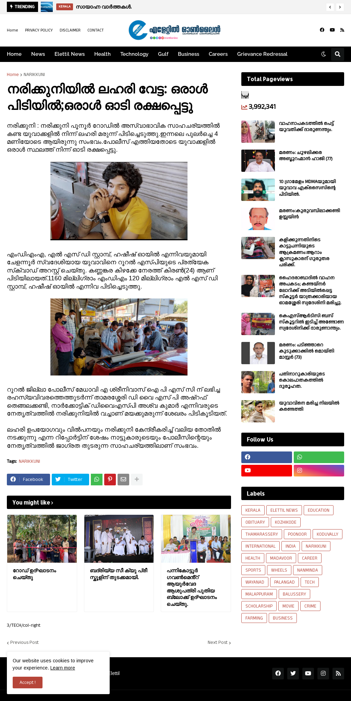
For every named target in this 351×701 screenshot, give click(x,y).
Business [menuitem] (188, 54)
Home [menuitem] (14, 54)
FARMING (254, 618)
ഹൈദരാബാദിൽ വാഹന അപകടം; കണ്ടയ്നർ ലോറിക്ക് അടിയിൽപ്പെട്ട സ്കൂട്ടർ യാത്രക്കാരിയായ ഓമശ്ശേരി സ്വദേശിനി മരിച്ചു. (310, 290)
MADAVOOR (281, 558)
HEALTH (252, 558)
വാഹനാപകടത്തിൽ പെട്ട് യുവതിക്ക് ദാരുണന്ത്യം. (306, 126)
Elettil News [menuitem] (70, 54)
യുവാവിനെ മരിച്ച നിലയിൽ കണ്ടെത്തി (309, 406)
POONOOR (297, 534)
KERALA (253, 510)
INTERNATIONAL (260, 546)
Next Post (218, 642)
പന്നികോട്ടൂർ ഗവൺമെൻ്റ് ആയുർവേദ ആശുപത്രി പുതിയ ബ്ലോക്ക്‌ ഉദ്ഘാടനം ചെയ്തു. (192, 587)
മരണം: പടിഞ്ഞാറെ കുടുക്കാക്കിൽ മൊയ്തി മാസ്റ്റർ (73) (306, 351)
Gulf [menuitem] (163, 54)
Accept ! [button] (28, 682)
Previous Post (24, 642)
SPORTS (253, 570)
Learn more (62, 668)
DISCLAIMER (70, 30)
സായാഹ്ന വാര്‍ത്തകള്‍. (104, 6)
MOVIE (288, 606)
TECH (310, 582)
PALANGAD (284, 582)
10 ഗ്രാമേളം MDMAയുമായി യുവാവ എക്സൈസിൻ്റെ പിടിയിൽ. (307, 188)
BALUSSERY (294, 594)
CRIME (310, 606)
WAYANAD (254, 582)
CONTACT (95, 30)
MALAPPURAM (259, 594)
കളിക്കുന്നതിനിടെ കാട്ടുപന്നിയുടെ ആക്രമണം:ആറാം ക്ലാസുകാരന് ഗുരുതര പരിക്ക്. (304, 252)
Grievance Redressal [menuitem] (262, 54)
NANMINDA (307, 570)
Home (12, 30)
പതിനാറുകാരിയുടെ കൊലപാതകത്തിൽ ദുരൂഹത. (302, 380)
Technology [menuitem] (134, 54)
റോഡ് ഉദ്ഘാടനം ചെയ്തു (34, 574)
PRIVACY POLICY (39, 30)
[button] (330, 7)
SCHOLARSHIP (259, 606)
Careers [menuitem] (218, 54)
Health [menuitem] (102, 54)
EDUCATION (318, 510)
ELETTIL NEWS (284, 510)
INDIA (291, 546)
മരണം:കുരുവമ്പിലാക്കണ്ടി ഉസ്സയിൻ (309, 214)
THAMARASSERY (261, 534)
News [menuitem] (38, 54)
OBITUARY (255, 522)
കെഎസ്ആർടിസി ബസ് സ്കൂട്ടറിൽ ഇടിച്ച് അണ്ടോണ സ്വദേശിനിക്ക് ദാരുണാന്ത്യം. (311, 322)
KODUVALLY (327, 534)
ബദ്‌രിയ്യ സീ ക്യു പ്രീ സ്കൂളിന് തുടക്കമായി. (118, 574)
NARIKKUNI (34, 74)
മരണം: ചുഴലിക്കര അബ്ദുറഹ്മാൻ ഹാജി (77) (305, 156)
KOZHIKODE (285, 522)
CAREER (309, 558)
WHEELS (279, 570)
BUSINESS (283, 618)
